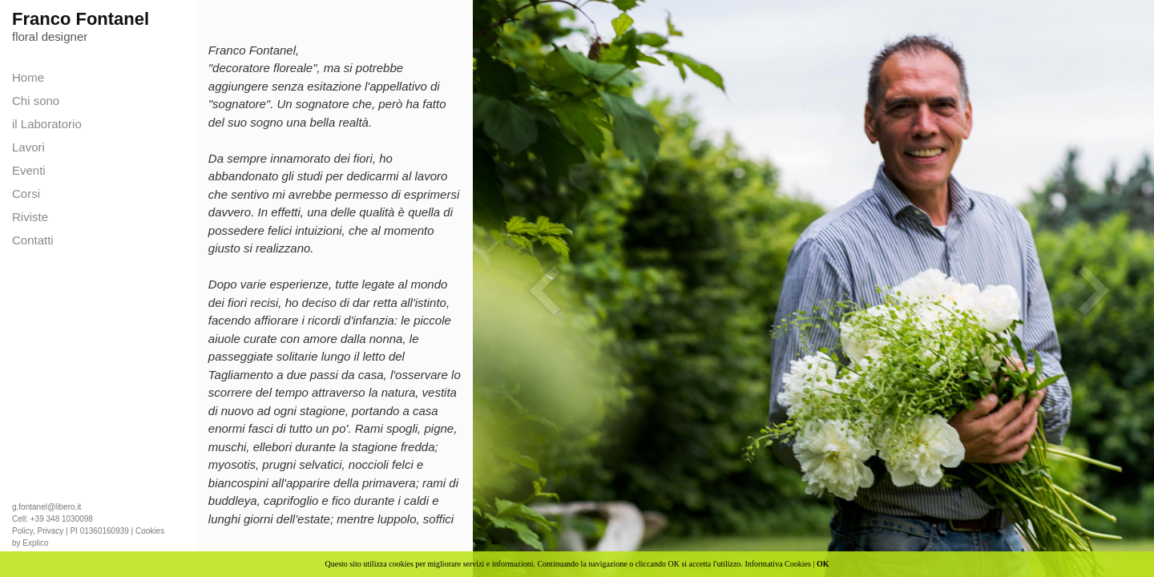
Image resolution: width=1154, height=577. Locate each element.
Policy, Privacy (37, 531)
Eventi (29, 170)
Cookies (149, 531)
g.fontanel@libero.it (46, 506)
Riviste (30, 217)
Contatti (33, 240)
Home (28, 77)
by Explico (30, 543)
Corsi (26, 193)
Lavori (28, 147)
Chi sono (35, 100)
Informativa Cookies (777, 563)
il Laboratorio (47, 124)
